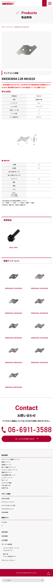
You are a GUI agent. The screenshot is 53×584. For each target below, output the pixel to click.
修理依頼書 (5, 512)
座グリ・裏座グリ (8, 467)
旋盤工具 (6, 472)
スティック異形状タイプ (9, 555)
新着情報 (5, 532)
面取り (6, 462)
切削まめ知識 (5, 498)
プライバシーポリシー (9, 560)
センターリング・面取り (10, 459)
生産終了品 (5, 488)
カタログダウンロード (8, 509)
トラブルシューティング (8, 502)
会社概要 (5, 540)
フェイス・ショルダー (9, 470)
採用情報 (5, 536)
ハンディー (7, 477)
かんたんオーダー (11, 549)
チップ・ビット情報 (6, 483)
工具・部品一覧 (6, 485)
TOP (48, 573)
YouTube (4, 522)
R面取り (6, 464)
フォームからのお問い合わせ (26, 439)
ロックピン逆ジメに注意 (8, 505)
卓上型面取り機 (8, 475)
